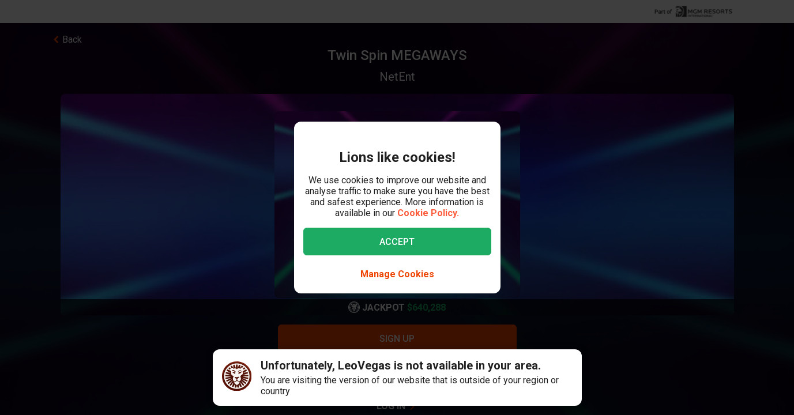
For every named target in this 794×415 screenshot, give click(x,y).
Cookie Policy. (428, 212)
